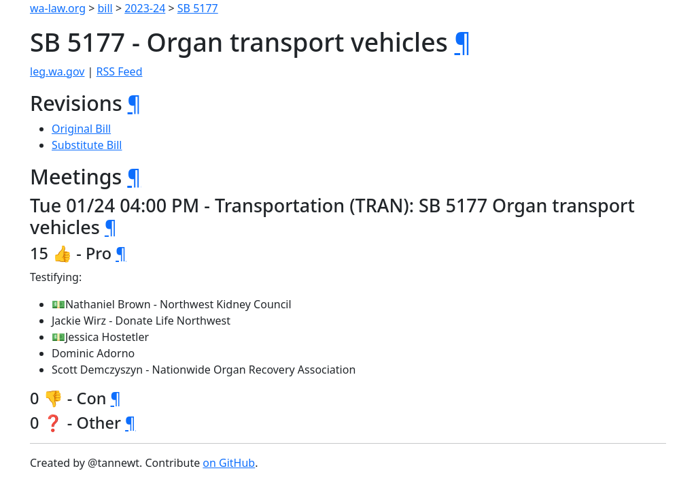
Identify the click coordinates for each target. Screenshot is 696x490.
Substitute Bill (87, 144)
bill (105, 8)
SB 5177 (197, 8)
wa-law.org (58, 8)
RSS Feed (120, 71)
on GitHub (229, 462)
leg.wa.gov (57, 71)
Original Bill (81, 128)
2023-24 (144, 8)
